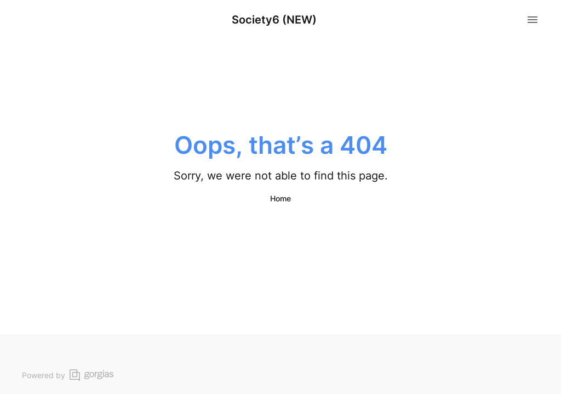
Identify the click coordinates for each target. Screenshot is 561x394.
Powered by (67, 375)
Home (280, 198)
